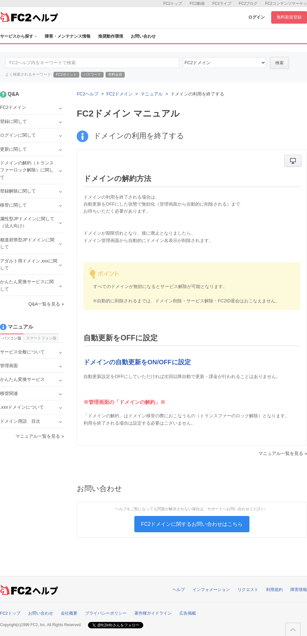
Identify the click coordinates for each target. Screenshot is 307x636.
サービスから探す (18, 36)
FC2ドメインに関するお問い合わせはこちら (192, 524)
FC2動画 (197, 3)
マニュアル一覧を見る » (282, 453)
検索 (279, 62)
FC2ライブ (221, 3)
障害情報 (298, 589)
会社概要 (69, 613)
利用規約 (274, 589)
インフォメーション (211, 589)
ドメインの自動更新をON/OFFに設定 (137, 362)
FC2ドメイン (119, 93)
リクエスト (248, 589)
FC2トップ (172, 3)
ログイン (256, 17)
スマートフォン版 (41, 338)
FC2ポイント (66, 74)
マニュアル (151, 93)
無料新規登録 (289, 17)
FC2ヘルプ (87, 93)
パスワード (92, 74)
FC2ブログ (248, 3)
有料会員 (115, 74)
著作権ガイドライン (153, 613)
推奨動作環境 (110, 36)
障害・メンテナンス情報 (68, 36)
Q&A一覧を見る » (46, 304)
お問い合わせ (143, 36)
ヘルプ (178, 589)
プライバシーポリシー (106, 613)
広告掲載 (187, 613)
